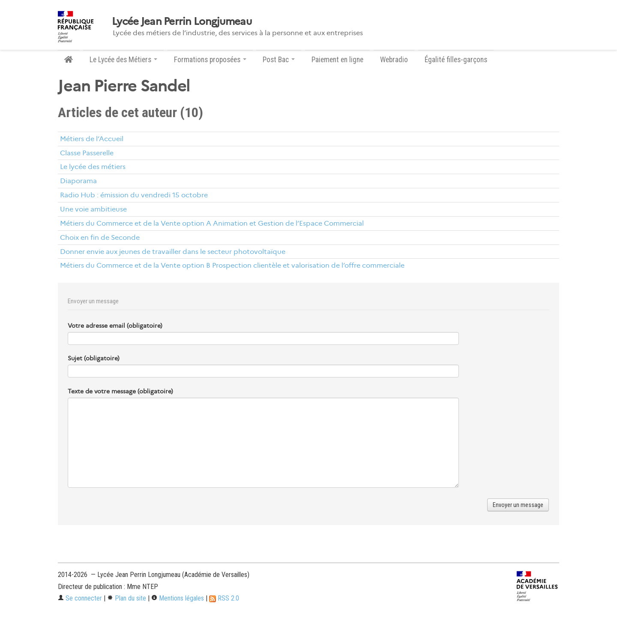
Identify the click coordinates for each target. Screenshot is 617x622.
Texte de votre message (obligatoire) (120, 391)
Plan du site (126, 598)
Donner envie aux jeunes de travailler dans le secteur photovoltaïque (172, 252)
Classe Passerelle (87, 153)
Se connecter (80, 598)
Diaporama (78, 181)
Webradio (394, 59)
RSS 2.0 (224, 598)
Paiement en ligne (337, 59)
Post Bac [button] (279, 59)
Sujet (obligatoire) (94, 358)
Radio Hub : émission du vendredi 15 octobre (134, 195)
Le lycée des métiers (93, 167)
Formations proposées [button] (210, 59)
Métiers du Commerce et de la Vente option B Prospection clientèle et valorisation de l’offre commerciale (232, 265)
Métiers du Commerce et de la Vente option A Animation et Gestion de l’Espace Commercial (212, 223)
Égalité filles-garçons (456, 59)
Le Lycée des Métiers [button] (123, 59)
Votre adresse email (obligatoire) (115, 325)
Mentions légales (177, 598)
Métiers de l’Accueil (91, 139)
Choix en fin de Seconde (100, 237)
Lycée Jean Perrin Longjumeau (182, 21)
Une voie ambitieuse (93, 209)
